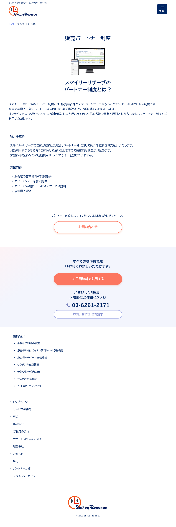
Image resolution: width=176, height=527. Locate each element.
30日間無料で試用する (88, 279)
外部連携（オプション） (29, 386)
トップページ (20, 401)
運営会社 (18, 446)
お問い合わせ (88, 227)
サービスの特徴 (22, 409)
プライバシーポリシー (25, 476)
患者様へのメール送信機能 (32, 357)
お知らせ (18, 453)
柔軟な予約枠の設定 (28, 343)
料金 (15, 416)
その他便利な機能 (27, 378)
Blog (15, 461)
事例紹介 (18, 424)
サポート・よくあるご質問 (27, 439)
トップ (11, 24)
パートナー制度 (22, 468)
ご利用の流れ (21, 431)
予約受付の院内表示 (28, 371)
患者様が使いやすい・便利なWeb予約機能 (40, 350)
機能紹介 (19, 336)
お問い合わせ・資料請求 (88, 314)
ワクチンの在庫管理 (28, 364)
